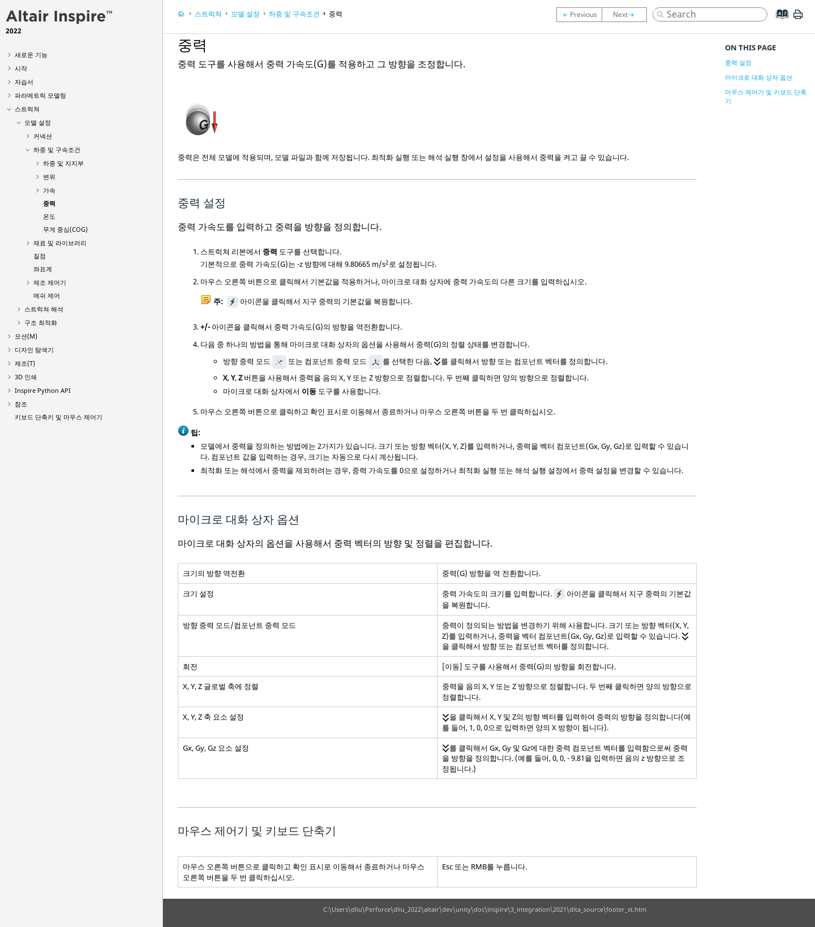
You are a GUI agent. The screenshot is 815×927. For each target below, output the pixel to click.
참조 (21, 404)
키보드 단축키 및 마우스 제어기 (58, 417)
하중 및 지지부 (63, 163)
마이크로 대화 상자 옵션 (758, 77)
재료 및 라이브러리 (60, 243)
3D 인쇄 (26, 376)
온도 (49, 216)
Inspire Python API (43, 390)
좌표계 (42, 269)
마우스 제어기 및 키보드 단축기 (766, 96)
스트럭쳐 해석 (43, 309)
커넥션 (42, 136)
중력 (49, 203)
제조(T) (25, 363)
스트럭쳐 (27, 109)
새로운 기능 (31, 54)
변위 (49, 176)
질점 (39, 256)
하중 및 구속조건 (56, 149)
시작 (21, 68)
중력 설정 (738, 62)
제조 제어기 (49, 282)
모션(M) (26, 336)
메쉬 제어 (46, 295)
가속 (49, 190)
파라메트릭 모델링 (40, 95)
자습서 (24, 81)
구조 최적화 (40, 322)
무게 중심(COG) (65, 229)
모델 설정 (37, 122)
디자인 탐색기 (34, 349)
